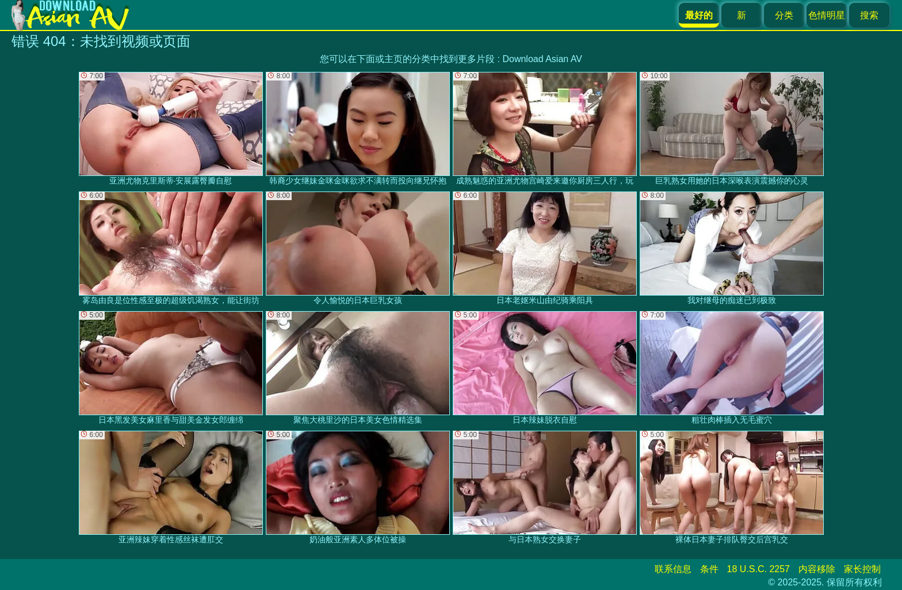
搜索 (869, 15)
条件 (709, 569)
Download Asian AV (542, 59)
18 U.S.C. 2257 (758, 569)
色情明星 (826, 15)
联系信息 (673, 569)
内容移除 (816, 569)
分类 (784, 15)
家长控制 (862, 569)
